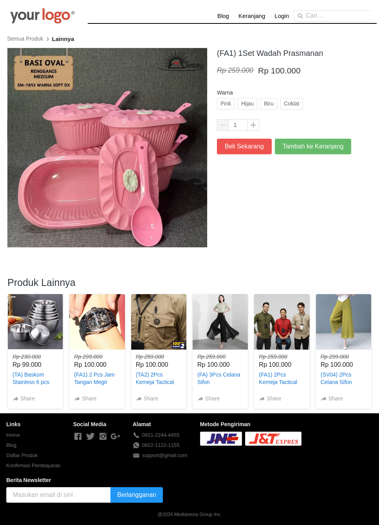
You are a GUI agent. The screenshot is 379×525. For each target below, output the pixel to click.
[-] (78, 437)
